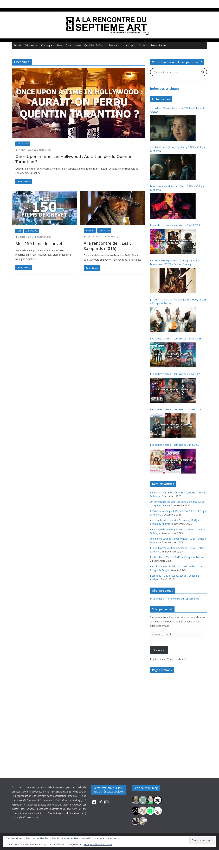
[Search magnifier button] (203, 72)
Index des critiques (164, 88)
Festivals (115, 45)
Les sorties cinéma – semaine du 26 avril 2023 (175, 374)
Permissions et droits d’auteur (65, 813)
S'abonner (159, 650)
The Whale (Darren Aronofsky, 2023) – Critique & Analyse (177, 109)
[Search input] (177, 72)
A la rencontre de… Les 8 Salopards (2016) (108, 245)
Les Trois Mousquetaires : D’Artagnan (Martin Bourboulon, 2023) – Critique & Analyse (175, 262)
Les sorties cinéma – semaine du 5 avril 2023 (175, 225)
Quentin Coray (44, 149)
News (78, 45)
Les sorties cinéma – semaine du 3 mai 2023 (174, 444)
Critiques (31, 45)
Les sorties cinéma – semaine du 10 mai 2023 (175, 409)
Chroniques (47, 45)
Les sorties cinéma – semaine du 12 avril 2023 (175, 338)
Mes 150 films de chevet (38, 243)
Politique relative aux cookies (98, 844)
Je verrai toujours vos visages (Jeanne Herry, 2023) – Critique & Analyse (178, 301)
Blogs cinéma (158, 45)
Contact (143, 45)
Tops (68, 45)
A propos (130, 45)
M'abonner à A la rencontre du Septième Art (174, 598)
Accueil (17, 45)
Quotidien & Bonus (95, 45)
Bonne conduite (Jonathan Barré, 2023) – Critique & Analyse (177, 187)
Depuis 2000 (104, 230)
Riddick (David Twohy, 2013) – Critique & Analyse (177, 557)
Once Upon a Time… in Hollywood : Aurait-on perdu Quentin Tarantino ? (73, 158)
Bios (59, 45)
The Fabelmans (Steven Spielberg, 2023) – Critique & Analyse (178, 148)
